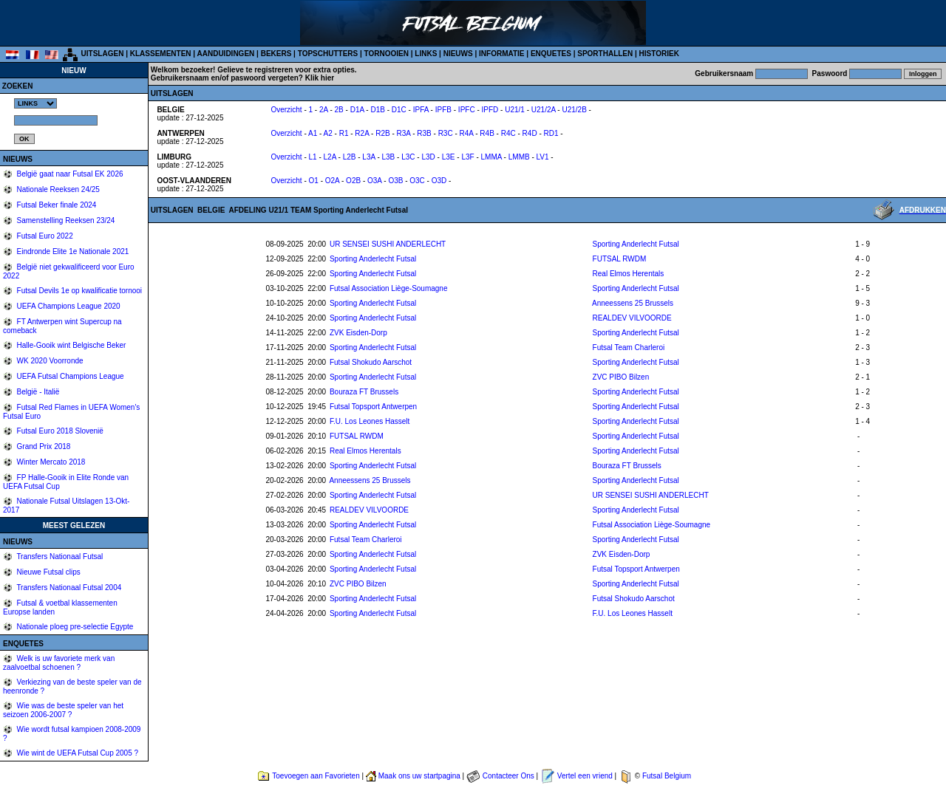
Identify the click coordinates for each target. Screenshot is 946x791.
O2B (353, 181)
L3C (408, 157)
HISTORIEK (659, 53)
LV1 (543, 157)
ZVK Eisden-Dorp (358, 333)
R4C (508, 133)
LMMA (491, 157)
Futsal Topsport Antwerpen (373, 407)
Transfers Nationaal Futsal (59, 556)
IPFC (466, 110)
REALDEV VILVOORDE (632, 318)
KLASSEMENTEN (160, 53)
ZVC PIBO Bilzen (621, 377)
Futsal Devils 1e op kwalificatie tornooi (78, 291)
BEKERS (276, 53)
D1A (357, 110)
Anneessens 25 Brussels (632, 303)
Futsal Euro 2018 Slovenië (59, 431)
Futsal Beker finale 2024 (56, 205)
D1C (399, 110)
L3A (368, 157)
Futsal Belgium (666, 776)
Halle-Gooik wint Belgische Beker (70, 345)
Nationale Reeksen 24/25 (57, 189)
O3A (374, 181)
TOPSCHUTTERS (328, 53)
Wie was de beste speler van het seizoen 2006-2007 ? (63, 710)
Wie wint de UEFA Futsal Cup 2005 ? (76, 753)
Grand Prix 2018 (43, 446)
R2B (382, 133)
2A (323, 110)
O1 (314, 181)
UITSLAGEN (102, 53)
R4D (530, 133)
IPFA (421, 110)
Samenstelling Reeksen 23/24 (65, 220)
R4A (467, 133)
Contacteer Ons (508, 776)
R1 (344, 133)
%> (35, 103)
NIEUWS (458, 53)
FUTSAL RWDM (620, 259)
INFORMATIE (501, 53)
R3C (445, 133)
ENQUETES (551, 53)
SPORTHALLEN (605, 53)
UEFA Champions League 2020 (67, 306)
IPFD (490, 110)
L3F (467, 157)
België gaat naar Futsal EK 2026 (69, 174)
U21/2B (574, 110)
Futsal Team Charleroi (629, 347)
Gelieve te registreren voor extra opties (286, 70)
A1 (312, 133)
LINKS (426, 53)
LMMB (519, 157)
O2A (332, 181)
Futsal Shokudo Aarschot (371, 362)
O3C (417, 181)
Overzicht (286, 110)
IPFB (443, 110)
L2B (349, 157)
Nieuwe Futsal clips (48, 572)
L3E (448, 157)
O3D (439, 181)
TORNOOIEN (386, 53)
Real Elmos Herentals (628, 274)
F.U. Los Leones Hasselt (369, 421)
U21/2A (543, 110)
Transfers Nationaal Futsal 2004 (68, 587)
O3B (395, 181)
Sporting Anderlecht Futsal (636, 244)
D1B (377, 110)
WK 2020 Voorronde (49, 361)
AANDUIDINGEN (226, 53)
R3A (404, 133)
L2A (330, 157)
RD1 (551, 133)
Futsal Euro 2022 (44, 236)
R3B (424, 133)
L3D (428, 157)
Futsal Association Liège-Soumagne (389, 288)
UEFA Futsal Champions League (69, 376)
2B (339, 110)
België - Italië (37, 392)
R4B (487, 133)
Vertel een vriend (585, 776)
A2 (328, 133)
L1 (313, 157)
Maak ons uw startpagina (419, 776)
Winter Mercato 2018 (50, 462)
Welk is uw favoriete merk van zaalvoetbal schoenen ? (59, 662)
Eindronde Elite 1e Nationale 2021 (72, 251)
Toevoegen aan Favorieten (315, 776)
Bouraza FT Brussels (364, 392)
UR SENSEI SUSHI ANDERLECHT (388, 244)
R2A (362, 133)
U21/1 (515, 110)
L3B (388, 157)
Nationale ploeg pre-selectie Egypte (74, 627)
